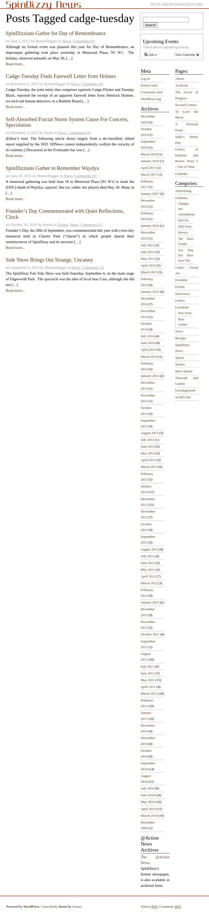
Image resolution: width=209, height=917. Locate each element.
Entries (149, 907)
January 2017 (150, 194)
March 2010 (149, 816)
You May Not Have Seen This (185, 255)
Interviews (182, 294)
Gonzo (76, 906)
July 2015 (147, 245)
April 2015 (148, 265)
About (179, 79)
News (66, 41)
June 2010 (148, 795)
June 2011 (148, 673)
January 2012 (150, 602)
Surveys (183, 232)
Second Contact (186, 105)
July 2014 (147, 336)
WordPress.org (151, 99)
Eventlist (181, 280)
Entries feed (149, 85)
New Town (185, 313)
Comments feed (151, 92)
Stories (180, 364)
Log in (145, 79)
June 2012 (148, 563)
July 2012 (147, 556)
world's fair (183, 397)
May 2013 (148, 453)
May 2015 (148, 259)
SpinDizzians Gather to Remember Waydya (52, 168)
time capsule (183, 371)
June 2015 (148, 252)
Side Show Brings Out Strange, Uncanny (49, 260)
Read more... (15, 64)
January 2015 (150, 292)
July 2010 (147, 788)
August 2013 (150, 433)
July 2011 (147, 666)
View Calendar (187, 55)
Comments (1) (91, 225)
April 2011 (148, 687)
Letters (180, 300)
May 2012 (148, 570)
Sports (179, 358)
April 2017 (148, 168)
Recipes (180, 338)
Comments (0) (83, 41)
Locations (182, 307)
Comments (170, 907)
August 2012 (150, 549)
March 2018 (149, 154)
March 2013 (149, 467)
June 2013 (148, 446)
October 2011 (150, 634)
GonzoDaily (49, 906)
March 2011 (149, 693)
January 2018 (150, 161)
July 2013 (147, 440)
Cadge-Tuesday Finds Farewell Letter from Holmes (61, 76)
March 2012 (149, 583)
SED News (185, 226)
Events (63, 225)
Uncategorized (185, 390)
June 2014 (148, 343)
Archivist (181, 85)
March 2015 (149, 272)
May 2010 (148, 802)
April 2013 (148, 460)
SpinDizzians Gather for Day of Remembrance (56, 33)
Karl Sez (183, 220)
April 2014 (148, 349)
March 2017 (149, 174)
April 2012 (148, 576)
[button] (150, 54)
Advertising (183, 191)
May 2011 (148, 680)
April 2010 (148, 809)
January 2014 (150, 376)
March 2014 (149, 356)
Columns (181, 198)
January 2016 (150, 226)
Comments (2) (93, 267)
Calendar (181, 174)
